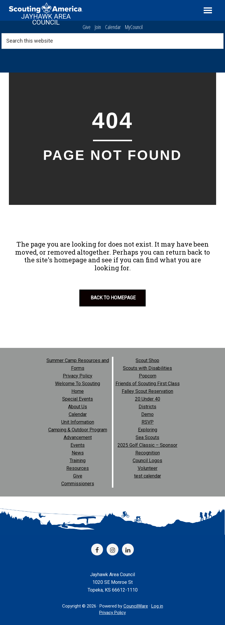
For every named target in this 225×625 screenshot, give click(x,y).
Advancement (78, 437)
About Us (77, 406)
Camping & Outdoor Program (77, 430)
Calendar (113, 26)
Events (77, 445)
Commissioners (77, 483)
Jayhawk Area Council (46, 19)
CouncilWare (135, 606)
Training (78, 460)
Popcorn (147, 376)
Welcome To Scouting (77, 383)
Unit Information (77, 422)
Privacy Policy (77, 376)
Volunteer (148, 468)
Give (87, 26)
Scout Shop (147, 360)
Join (98, 26)
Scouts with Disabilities (147, 368)
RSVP (148, 422)
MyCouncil (134, 26)
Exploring (147, 430)
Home (77, 391)
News (78, 453)
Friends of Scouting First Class (147, 383)
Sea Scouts (147, 437)
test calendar (147, 476)
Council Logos (147, 460)
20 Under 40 (147, 399)
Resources (77, 468)
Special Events (77, 399)
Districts (147, 406)
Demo (147, 414)
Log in (157, 606)
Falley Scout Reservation (147, 391)
